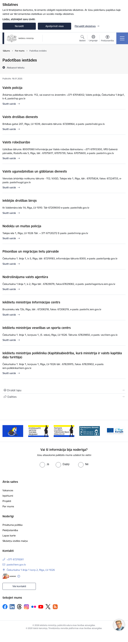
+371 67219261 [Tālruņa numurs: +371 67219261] (15, 559)
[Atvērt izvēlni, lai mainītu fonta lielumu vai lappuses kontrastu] (107, 39)
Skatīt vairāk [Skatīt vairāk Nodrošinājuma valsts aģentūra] (9, 289)
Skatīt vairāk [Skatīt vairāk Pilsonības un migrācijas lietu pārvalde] (9, 263)
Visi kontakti (19, 586)
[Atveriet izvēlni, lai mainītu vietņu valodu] (93, 39)
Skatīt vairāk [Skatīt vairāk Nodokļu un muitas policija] (9, 238)
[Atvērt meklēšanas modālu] (82, 39)
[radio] (44, 464)
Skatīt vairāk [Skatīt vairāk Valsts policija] (9, 103)
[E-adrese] (9, 576)
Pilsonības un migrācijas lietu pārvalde (30, 251)
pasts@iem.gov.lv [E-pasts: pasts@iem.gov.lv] (16, 564)
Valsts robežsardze (16, 142)
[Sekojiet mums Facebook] (5, 606)
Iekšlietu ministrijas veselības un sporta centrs (36, 328)
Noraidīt (19, 26)
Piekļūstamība (10, 530)
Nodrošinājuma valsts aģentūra (25, 277)
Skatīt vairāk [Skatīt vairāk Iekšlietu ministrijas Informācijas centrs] (9, 314)
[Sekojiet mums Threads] (19, 606)
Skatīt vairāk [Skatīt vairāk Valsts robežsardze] (9, 158)
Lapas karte (9, 535)
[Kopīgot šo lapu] (64, 397)
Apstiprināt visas (55, 26)
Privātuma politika (12, 524)
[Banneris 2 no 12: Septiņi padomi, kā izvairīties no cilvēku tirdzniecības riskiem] (12, 430)
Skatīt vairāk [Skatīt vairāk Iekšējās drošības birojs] (9, 213)
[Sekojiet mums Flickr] (33, 606)
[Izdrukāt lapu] (64, 390)
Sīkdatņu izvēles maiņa (15, 540)
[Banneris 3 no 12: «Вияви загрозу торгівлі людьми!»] (38, 430)
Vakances (7, 490)
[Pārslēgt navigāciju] (122, 38)
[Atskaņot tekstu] (15, 68)
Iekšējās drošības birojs (19, 201)
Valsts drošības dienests (20, 117)
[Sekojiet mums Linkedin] (12, 606)
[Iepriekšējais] (6, 430)
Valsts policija (12, 88)
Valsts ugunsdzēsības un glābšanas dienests (34, 171)
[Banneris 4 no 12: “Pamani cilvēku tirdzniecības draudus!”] (64, 430)
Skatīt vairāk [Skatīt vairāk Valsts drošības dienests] (9, 129)
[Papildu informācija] (19, 576)
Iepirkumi (7, 495)
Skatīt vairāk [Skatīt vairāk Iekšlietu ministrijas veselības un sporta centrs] (9, 340)
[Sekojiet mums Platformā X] (48, 606)
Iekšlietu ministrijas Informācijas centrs (31, 302)
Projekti (6, 501)
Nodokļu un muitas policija (21, 226)
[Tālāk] (121, 430)
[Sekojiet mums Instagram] (26, 606)
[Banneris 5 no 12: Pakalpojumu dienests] (89, 430)
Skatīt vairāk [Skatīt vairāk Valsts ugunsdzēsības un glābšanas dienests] (9, 187)
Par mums (8, 506)
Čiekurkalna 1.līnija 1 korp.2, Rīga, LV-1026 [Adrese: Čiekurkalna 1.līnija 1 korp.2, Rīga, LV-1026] (31, 569)
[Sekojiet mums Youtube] (40, 606)
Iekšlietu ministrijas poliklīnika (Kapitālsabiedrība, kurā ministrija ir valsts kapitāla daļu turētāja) (62, 355)
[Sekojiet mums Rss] (55, 606)
